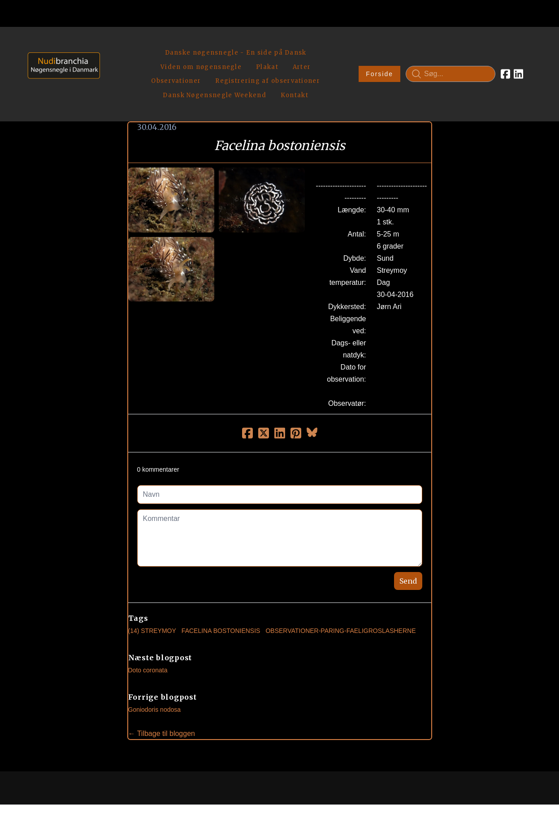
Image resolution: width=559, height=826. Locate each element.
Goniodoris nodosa (154, 674)
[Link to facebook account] (505, 56)
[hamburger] (110, 44)
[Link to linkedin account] (518, 56)
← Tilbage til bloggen (161, 698)
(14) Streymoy (152, 595)
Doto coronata (148, 635)
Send (408, 546)
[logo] (61, 56)
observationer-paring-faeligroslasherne (340, 595)
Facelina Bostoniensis (221, 595)
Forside (379, 56)
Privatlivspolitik (365, 788)
